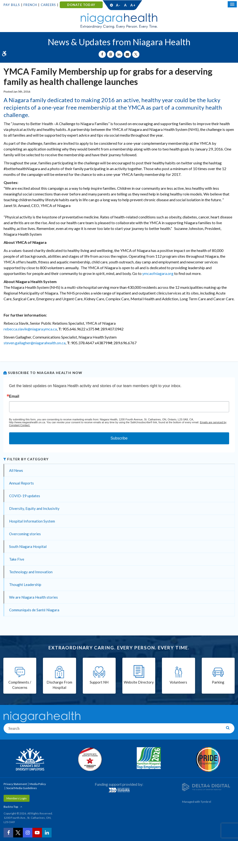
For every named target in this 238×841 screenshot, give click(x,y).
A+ (132, 5)
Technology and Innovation (31, 572)
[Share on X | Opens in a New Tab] (135, 54)
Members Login (16, 798)
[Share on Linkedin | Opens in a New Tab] (119, 54)
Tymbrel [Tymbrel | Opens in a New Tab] (206, 801)
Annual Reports (21, 483)
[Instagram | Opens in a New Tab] (27, 832)
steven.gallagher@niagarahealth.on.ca (34, 342)
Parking (218, 682)
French (30, 5)
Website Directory (139, 682)
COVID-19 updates (24, 496)
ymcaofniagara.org (157, 273)
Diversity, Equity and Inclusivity (34, 508)
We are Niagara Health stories (33, 597)
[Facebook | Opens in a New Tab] (8, 832)
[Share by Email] (127, 54)
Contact (156, 5)
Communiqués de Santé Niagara (34, 610)
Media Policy (38, 784)
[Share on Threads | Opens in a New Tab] (110, 54)
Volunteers (178, 682)
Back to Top (11, 806)
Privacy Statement (15, 784)
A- (118, 5)
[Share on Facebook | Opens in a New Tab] (102, 54)
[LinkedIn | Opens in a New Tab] (47, 832)
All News (16, 470)
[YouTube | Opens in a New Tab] (37, 832)
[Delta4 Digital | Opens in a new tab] (206, 786)
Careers (48, 5)
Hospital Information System (32, 521)
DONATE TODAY (81, 5)
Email (14, 396)
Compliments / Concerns (19, 685)
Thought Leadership (25, 584)
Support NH (99, 682)
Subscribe (118, 438)
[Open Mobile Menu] (232, 4)
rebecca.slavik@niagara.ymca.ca (30, 329)
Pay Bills (12, 5)
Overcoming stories (25, 534)
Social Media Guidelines (21, 788)
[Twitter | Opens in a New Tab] (18, 832)
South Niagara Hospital (28, 546)
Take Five (16, 559)
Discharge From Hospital (59, 685)
